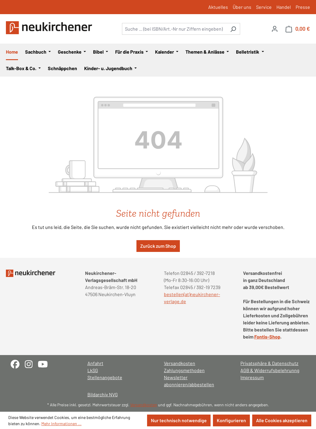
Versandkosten (179, 363)
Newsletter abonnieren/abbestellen (189, 380)
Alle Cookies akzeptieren (281, 420)
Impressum (252, 377)
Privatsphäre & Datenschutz (269, 363)
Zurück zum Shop (158, 246)
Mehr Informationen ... (61, 423)
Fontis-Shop (267, 336)
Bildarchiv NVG (102, 394)
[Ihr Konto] (275, 28)
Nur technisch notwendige (179, 420)
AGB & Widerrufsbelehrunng (269, 370)
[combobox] (174, 29)
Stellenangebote (104, 377)
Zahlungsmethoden (184, 370)
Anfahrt (95, 363)
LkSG (92, 370)
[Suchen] (233, 29)
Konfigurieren (231, 420)
